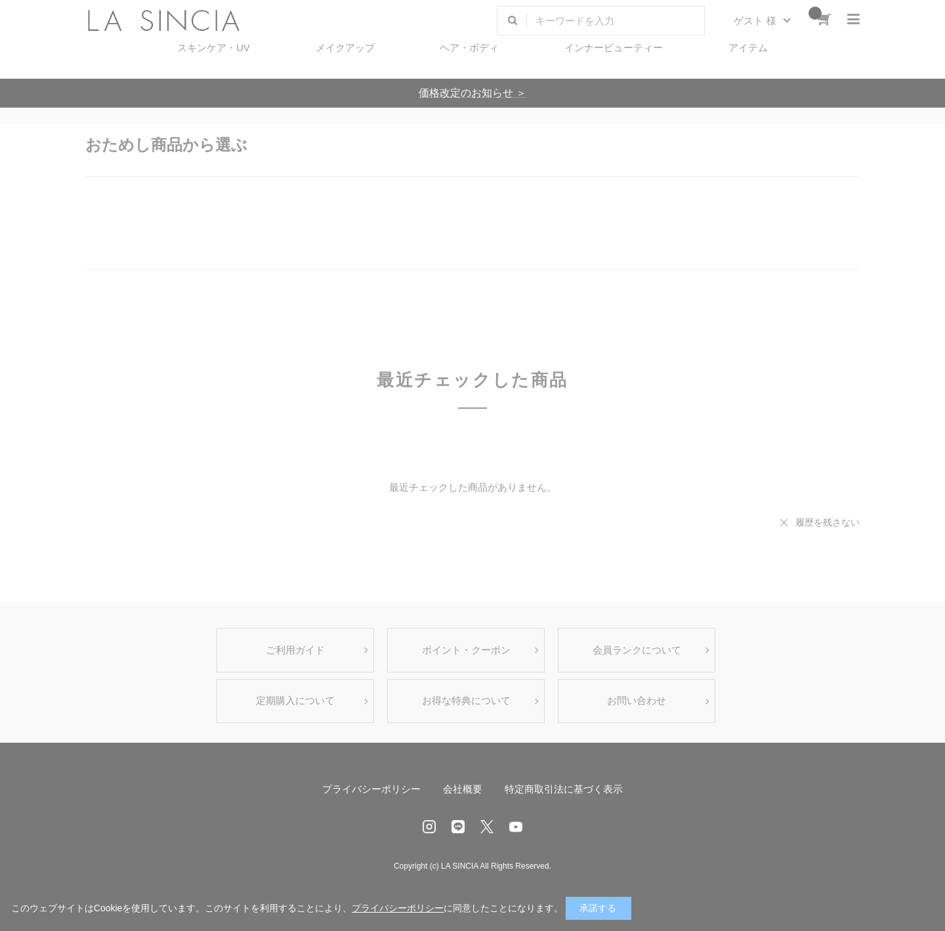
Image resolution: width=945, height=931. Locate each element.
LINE (458, 827)
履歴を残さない (827, 522)
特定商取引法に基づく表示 (564, 789)
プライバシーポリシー (371, 789)
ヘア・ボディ (469, 47)
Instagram (429, 827)
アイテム (748, 47)
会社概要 (462, 789)
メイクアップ (345, 47)
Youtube (516, 827)
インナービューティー (613, 47)
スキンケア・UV (213, 47)
